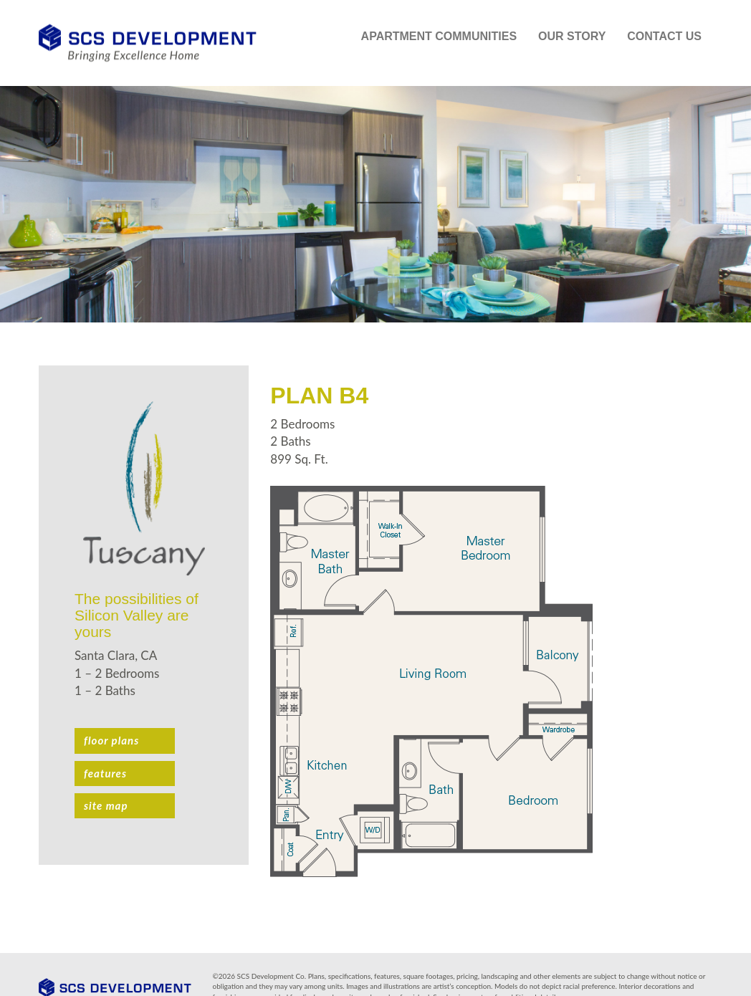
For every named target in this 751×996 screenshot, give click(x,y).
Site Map (106, 805)
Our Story (572, 36)
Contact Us (664, 36)
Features (105, 773)
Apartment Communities (439, 36)
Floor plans (111, 740)
